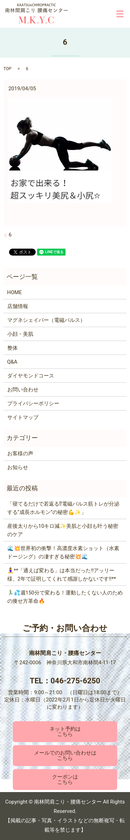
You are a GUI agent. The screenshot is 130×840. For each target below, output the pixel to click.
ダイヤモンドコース (30, 376)
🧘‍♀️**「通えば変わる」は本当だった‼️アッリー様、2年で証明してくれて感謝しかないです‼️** (61, 574)
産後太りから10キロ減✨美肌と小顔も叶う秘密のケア (63, 530)
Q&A (12, 362)
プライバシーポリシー (33, 403)
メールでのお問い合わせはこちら (65, 755)
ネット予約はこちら (65, 731)
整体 (12, 348)
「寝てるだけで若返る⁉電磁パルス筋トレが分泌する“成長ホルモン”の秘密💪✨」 (63, 508)
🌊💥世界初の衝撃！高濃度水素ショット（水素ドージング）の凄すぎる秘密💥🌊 (63, 552)
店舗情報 (17, 306)
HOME (14, 292)
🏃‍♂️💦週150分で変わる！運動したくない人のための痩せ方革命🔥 (65, 597)
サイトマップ (22, 417)
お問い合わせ (22, 389)
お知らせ (17, 467)
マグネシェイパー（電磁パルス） (46, 320)
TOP (7, 68)
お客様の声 (20, 453)
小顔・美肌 (20, 334)
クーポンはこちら (65, 779)
